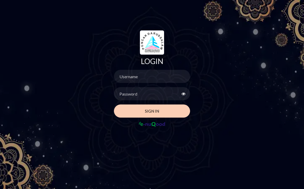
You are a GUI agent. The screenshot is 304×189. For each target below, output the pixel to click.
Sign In (152, 111)
